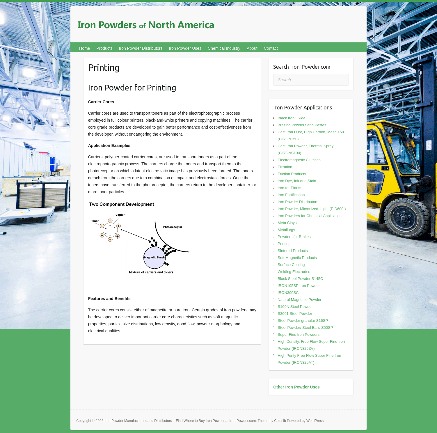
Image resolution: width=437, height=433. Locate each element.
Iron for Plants (289, 188)
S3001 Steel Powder (295, 313)
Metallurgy (286, 230)
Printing (284, 244)
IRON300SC (288, 292)
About (252, 48)
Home (84, 48)
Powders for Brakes (294, 237)
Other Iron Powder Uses (296, 387)
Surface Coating (291, 264)
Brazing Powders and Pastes (302, 125)
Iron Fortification (291, 195)
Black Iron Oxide (291, 118)
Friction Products (292, 174)
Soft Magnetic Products (297, 257)
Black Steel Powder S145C (300, 278)
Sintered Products (293, 251)
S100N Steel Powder (295, 306)
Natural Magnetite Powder (299, 299)
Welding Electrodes (294, 271)
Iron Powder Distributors (141, 48)
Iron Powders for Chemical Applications (310, 216)
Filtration (285, 167)
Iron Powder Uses (185, 48)
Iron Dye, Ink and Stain (297, 181)
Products (104, 48)
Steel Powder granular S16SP (303, 320)
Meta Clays (287, 223)
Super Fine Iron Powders (298, 334)
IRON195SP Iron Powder (299, 285)
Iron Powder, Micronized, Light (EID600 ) (312, 209)
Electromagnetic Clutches (299, 160)
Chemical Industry (224, 48)
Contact (271, 48)
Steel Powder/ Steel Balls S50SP (305, 327)
